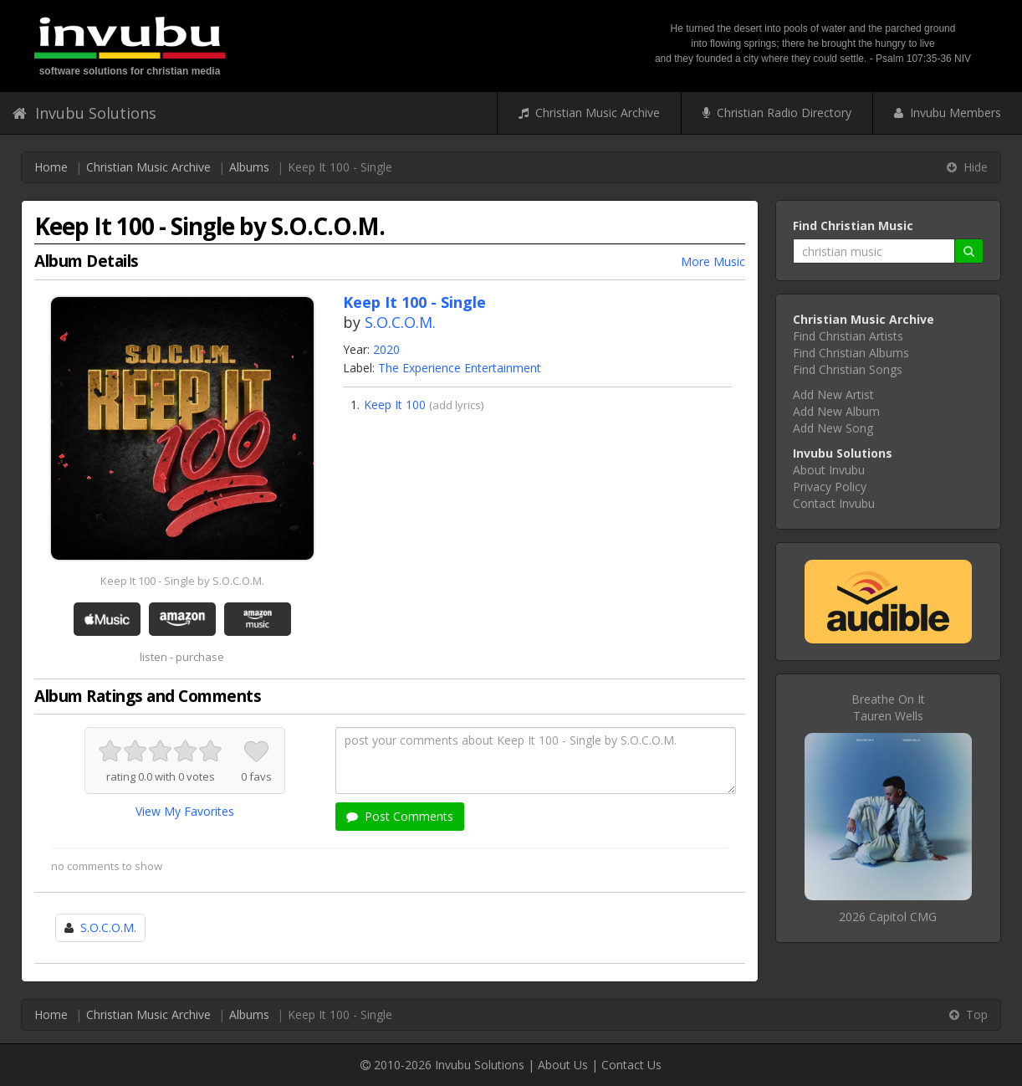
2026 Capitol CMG (888, 917)
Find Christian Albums (851, 353)
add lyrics (456, 404)
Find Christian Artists (848, 336)
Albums (249, 167)
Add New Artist (833, 394)
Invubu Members (947, 112)
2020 (386, 349)
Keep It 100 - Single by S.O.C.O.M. (182, 580)
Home (51, 167)
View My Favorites (184, 811)
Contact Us (631, 1065)
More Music (713, 261)
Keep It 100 (395, 404)
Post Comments (399, 816)
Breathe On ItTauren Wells (888, 707)
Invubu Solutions (84, 113)
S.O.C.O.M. (400, 322)
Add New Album (836, 411)
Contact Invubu (834, 503)
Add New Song (833, 428)
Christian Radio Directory (777, 112)
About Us (563, 1065)
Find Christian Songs (847, 369)
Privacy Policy (829, 486)
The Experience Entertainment (459, 368)
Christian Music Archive (589, 112)
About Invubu (829, 470)
